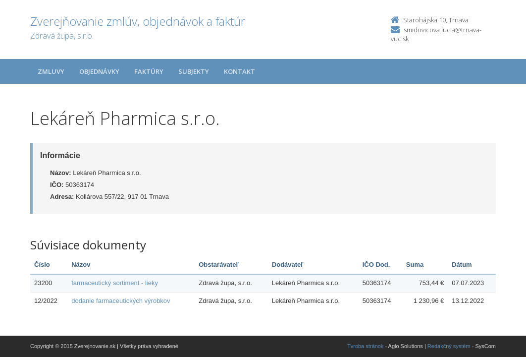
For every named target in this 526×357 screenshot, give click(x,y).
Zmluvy (51, 71)
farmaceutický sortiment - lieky (114, 283)
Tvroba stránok (365, 346)
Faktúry (148, 71)
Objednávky (99, 71)
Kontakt (239, 71)
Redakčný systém (449, 346)
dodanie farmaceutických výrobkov (120, 300)
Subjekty (193, 71)
